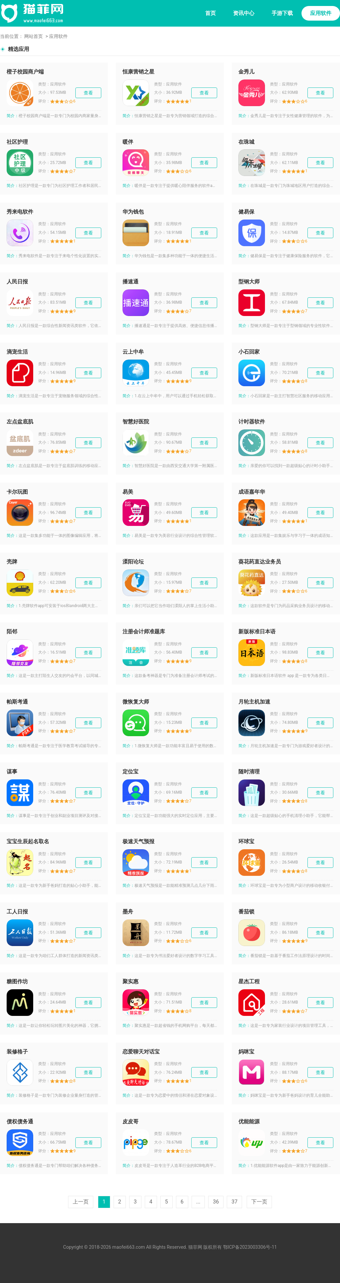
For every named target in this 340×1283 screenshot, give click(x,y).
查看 (88, 92)
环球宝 (246, 841)
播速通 (130, 281)
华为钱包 (133, 212)
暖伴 (128, 142)
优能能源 (249, 1121)
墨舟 (128, 911)
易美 (128, 492)
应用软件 (320, 13)
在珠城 (246, 142)
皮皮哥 (130, 1121)
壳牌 (12, 562)
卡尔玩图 (17, 492)
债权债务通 (20, 1121)
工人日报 (17, 911)
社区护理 (17, 142)
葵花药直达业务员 (259, 562)
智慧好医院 (136, 421)
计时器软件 (251, 421)
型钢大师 (249, 281)
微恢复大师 (136, 702)
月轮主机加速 (254, 702)
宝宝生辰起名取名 (28, 841)
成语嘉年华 (251, 492)
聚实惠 (130, 981)
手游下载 (282, 13)
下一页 (259, 1202)
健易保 (246, 212)
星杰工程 (249, 981)
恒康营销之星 (138, 72)
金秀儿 (246, 72)
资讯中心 (243, 13)
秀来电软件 (20, 212)
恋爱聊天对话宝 (141, 1051)
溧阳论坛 (133, 562)
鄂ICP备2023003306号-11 (250, 1247)
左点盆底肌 (20, 421)
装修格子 (17, 1051)
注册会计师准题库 (144, 631)
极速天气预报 (138, 841)
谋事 (12, 771)
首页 (210, 13)
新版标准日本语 (257, 631)
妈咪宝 (246, 1051)
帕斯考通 (17, 702)
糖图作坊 (17, 981)
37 (234, 1202)
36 (216, 1202)
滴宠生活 (17, 352)
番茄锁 (246, 911)
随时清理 (249, 771)
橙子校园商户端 (25, 72)
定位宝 (130, 771)
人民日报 (17, 281)
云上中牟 (133, 352)
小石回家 (249, 352)
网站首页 (33, 36)
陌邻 (12, 631)
